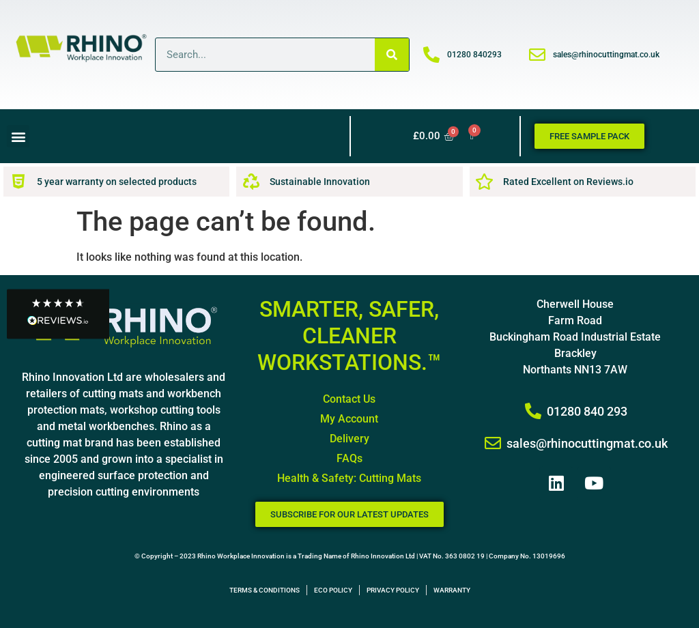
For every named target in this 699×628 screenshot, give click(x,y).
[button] (18, 136)
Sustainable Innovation (320, 181)
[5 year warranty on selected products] (18, 181)
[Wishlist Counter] (472, 136)
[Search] (392, 54)
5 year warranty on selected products (117, 181)
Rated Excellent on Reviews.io (568, 181)
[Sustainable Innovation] (251, 181)
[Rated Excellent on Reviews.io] (484, 181)
